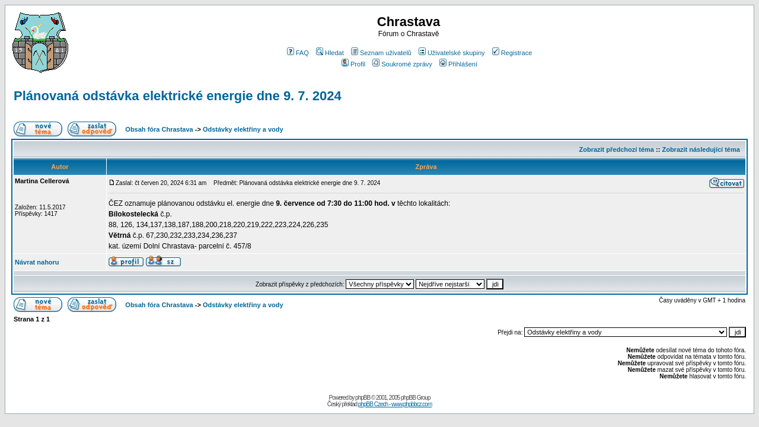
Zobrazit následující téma (700, 149)
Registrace (512, 52)
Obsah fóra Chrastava (159, 129)
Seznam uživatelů (381, 52)
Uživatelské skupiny (452, 52)
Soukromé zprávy (402, 64)
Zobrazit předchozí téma (616, 149)
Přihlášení (458, 64)
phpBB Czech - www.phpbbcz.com (395, 404)
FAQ (298, 52)
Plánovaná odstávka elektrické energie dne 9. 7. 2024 (178, 95)
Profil (353, 64)
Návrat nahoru (37, 262)
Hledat (330, 52)
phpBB (362, 397)
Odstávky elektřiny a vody (243, 129)
